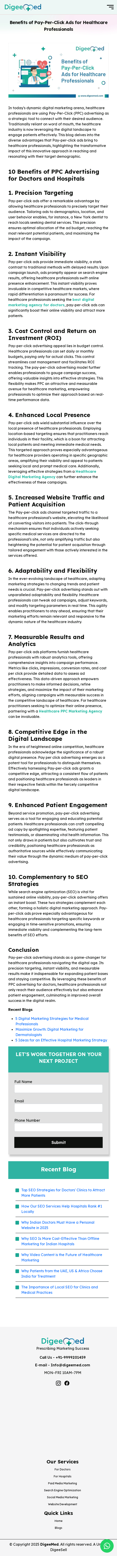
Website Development (62, 1504)
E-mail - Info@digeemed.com (62, 1365)
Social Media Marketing (62, 1497)
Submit (58, 1142)
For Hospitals (62, 1476)
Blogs (58, 1527)
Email (19, 1101)
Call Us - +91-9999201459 (63, 1357)
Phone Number (27, 1120)
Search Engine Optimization (62, 1490)
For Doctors (62, 1469)
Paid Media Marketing (62, 1483)
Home (58, 1521)
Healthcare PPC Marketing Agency (70, 711)
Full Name (23, 1081)
